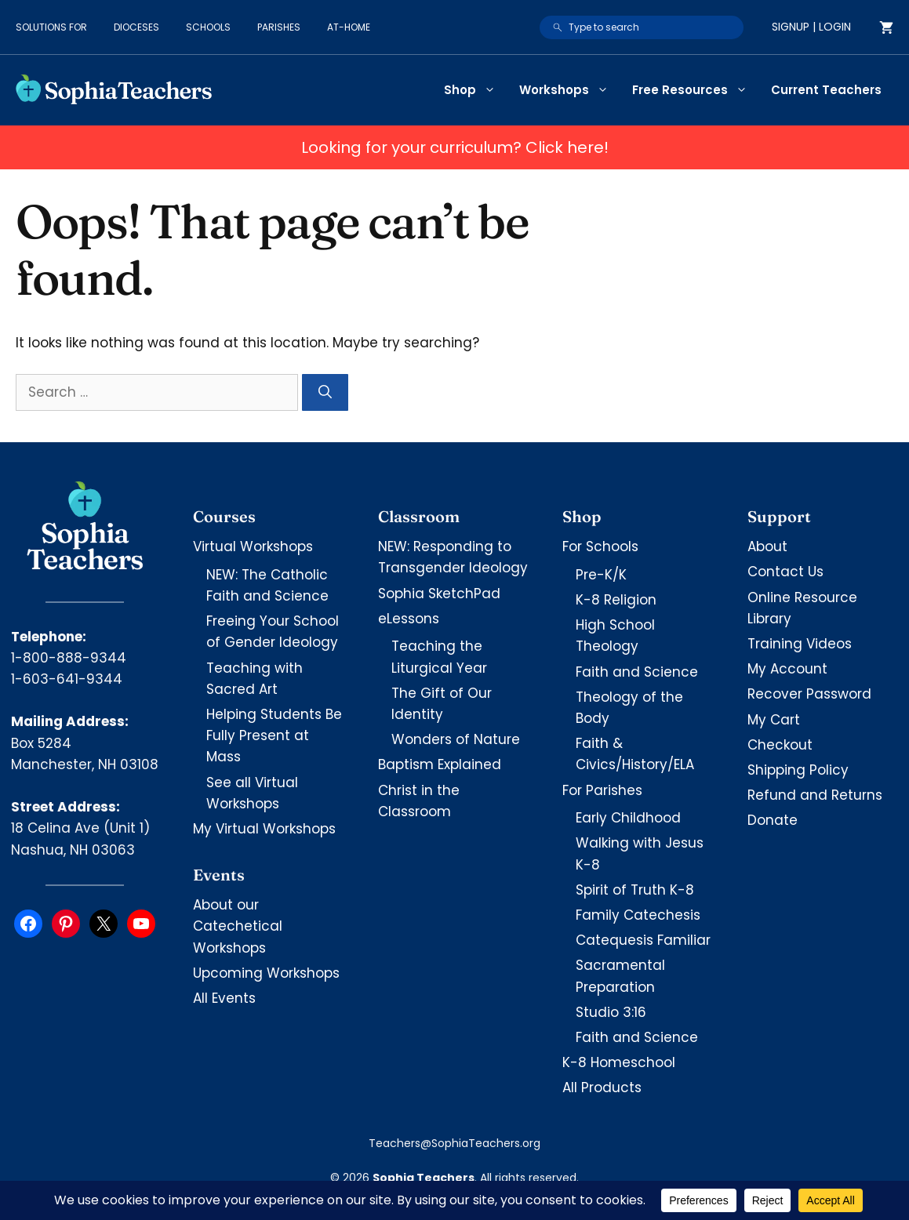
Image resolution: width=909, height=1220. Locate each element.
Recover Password (809, 693)
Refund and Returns (814, 795)
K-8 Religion (616, 599)
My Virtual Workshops (264, 828)
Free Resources (695, 90)
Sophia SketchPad (439, 593)
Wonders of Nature (455, 739)
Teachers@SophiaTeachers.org (454, 1143)
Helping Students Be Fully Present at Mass (274, 735)
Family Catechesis (638, 915)
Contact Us (785, 571)
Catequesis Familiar (643, 940)
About (767, 546)
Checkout (780, 744)
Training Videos (799, 643)
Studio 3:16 (611, 1012)
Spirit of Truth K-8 (635, 890)
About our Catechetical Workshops (237, 926)
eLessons (408, 618)
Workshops (569, 90)
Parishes (278, 27)
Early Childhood (628, 817)
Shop (475, 90)
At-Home (348, 27)
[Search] (325, 393)
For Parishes (602, 790)
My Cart (773, 719)
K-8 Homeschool (618, 1062)
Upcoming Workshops (266, 973)
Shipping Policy (798, 770)
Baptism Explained (439, 764)
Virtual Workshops (253, 546)
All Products (602, 1087)
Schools (208, 27)
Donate (772, 820)
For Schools (600, 546)
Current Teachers (826, 90)
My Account (787, 668)
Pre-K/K (601, 574)
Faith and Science (637, 672)
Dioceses (136, 27)
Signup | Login (811, 26)
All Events (224, 998)
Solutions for (51, 27)
